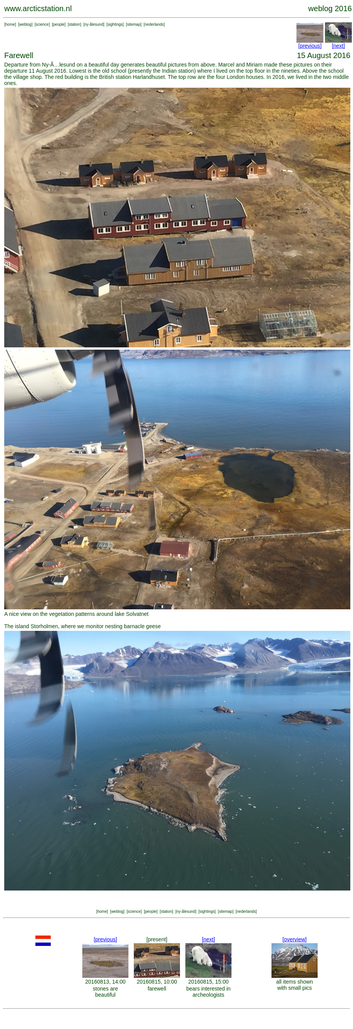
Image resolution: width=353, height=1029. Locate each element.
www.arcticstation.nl (38, 8)
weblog (25, 24)
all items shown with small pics (294, 985)
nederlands (154, 24)
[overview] (294, 939)
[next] (338, 46)
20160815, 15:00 (208, 982)
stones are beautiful (105, 992)
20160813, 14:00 (105, 982)
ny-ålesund (94, 24)
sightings (115, 24)
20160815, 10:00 (157, 982)
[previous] (310, 46)
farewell (157, 989)
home (10, 24)
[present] (157, 939)
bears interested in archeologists (208, 992)
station (74, 24)
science (42, 24)
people (59, 24)
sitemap (133, 24)
